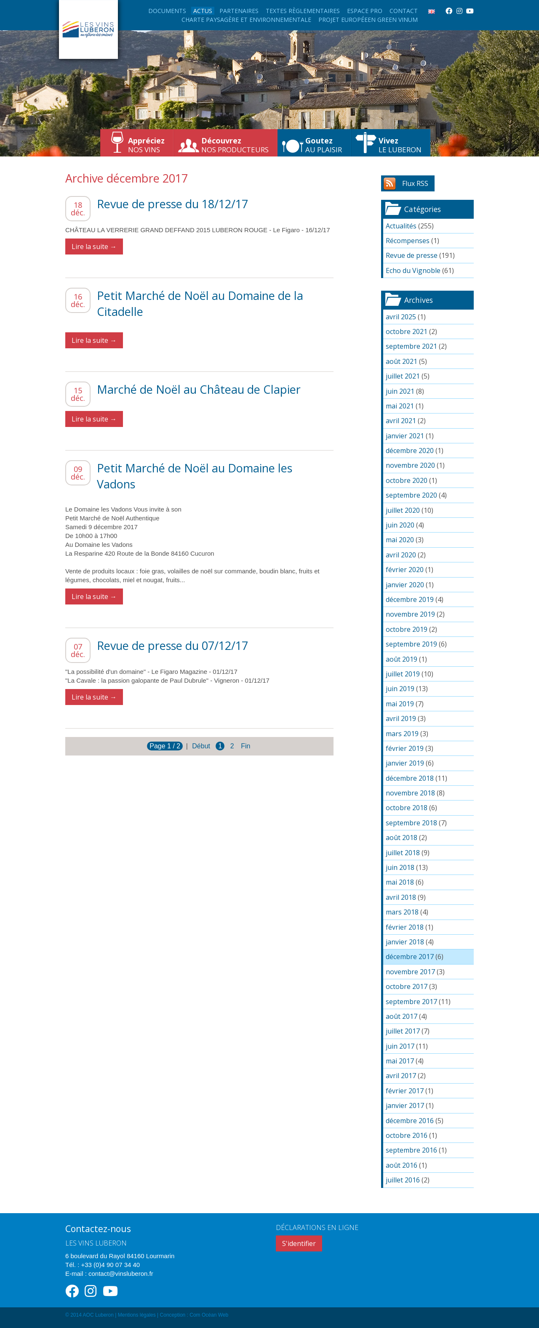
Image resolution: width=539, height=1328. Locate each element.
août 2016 (401, 1165)
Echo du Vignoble (413, 270)
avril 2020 (401, 554)
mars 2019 (402, 733)
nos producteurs (235, 144)
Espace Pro (364, 11)
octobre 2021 (406, 331)
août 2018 (401, 837)
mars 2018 (402, 912)
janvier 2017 (405, 1105)
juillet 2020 (403, 510)
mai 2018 (400, 882)
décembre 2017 (410, 956)
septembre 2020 (411, 495)
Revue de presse (412, 255)
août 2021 (401, 361)
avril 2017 (401, 1075)
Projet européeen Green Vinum (368, 20)
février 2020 (405, 569)
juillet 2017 (403, 1031)
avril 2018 (401, 897)
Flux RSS (415, 183)
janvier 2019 (405, 763)
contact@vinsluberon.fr (120, 1273)
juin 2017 (400, 1046)
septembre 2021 (411, 346)
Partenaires (239, 11)
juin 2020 (400, 525)
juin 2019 (400, 688)
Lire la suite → (94, 246)
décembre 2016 (410, 1120)
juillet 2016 (403, 1180)
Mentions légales (137, 1315)
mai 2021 (400, 406)
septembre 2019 (411, 644)
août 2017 (401, 1016)
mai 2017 (400, 1061)
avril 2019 (401, 718)
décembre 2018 (410, 778)
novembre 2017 (410, 971)
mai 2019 (400, 703)
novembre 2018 (410, 793)
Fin (245, 746)
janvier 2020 (405, 584)
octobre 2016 (406, 1135)
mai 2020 (400, 539)
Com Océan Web (208, 1315)
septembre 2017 (411, 1001)
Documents (167, 11)
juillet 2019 (403, 674)
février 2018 (405, 927)
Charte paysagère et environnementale (246, 20)
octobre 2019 (406, 629)
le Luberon (400, 144)
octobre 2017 (406, 986)
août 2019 (401, 659)
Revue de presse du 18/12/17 (172, 204)
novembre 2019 (410, 614)
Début (201, 746)
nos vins (146, 144)
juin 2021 (400, 391)
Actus (202, 11)
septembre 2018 (411, 822)
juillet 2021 (403, 376)
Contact (404, 11)
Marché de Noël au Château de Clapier (199, 389)
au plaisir (323, 144)
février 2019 (405, 748)
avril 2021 (401, 420)
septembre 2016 (411, 1150)
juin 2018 (400, 867)
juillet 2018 (403, 852)
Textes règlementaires (303, 11)
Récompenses (408, 240)
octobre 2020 (406, 480)
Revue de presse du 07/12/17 (172, 645)
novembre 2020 (410, 465)
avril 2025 (401, 316)
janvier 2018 (405, 941)
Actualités (401, 226)
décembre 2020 (410, 450)
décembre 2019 (410, 599)
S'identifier (299, 1243)
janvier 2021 (405, 435)
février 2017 (405, 1090)
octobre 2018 (406, 807)
